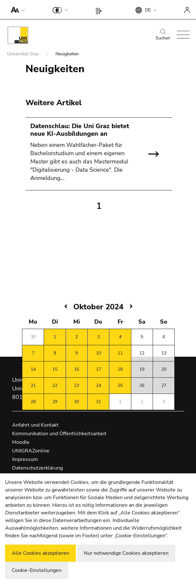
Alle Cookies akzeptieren (40, 553)
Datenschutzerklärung (37, 467)
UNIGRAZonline (30, 450)
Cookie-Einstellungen (37, 570)
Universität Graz (23, 54)
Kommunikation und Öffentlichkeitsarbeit (59, 433)
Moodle (21, 442)
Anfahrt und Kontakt (35, 425)
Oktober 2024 (98, 307)
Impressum (25, 459)
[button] (16, 9)
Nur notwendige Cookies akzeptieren (126, 553)
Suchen (163, 35)
